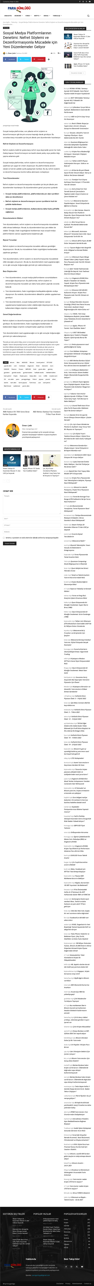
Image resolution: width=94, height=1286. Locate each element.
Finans (21, 369)
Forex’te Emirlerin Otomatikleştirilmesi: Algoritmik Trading (76, 651)
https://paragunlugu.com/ (29, 429)
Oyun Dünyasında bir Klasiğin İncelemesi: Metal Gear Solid (76, 670)
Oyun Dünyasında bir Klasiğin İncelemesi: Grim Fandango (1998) (77, 614)
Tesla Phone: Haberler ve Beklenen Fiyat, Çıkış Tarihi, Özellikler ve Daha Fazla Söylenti (76, 936)
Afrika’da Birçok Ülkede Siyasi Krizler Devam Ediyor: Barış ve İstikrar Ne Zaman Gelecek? (77, 172)
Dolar (38, 366)
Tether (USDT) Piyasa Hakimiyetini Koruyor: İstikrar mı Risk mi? (76, 163)
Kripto (16, 376)
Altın (18, 362)
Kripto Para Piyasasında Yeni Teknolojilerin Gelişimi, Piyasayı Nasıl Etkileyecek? (77, 480)
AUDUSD (24, 362)
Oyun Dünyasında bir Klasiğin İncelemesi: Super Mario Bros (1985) (76, 605)
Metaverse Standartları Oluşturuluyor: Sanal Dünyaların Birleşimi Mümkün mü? (76, 448)
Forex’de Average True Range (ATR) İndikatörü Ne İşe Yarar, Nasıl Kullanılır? (77, 499)
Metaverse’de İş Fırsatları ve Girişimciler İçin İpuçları (74, 633)
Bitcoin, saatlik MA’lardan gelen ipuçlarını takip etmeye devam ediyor (77, 1156)
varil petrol (46, 382)
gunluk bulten (27, 372)
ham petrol (7, 376)
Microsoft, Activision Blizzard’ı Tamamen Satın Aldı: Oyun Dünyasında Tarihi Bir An (77, 234)
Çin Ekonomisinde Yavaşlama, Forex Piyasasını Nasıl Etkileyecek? (76, 508)
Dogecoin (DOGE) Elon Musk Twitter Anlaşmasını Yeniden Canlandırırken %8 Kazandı (76, 781)
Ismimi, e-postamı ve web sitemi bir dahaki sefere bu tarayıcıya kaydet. (32, 538)
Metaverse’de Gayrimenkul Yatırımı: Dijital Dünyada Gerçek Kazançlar (77, 642)
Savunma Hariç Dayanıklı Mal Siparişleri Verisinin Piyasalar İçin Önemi (76, 679)
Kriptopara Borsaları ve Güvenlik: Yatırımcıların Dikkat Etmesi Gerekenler (77, 689)
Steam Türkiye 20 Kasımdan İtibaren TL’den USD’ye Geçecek (11, 471)
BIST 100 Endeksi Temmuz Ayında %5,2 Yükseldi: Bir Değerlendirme (76, 100)
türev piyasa (23, 382)
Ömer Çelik (12, 53)
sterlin (6, 382)
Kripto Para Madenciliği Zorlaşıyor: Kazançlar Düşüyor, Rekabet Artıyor (77, 154)
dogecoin (31, 366)
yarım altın (25, 386)
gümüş (50, 369)
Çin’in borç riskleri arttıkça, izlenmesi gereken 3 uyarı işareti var (76, 1019)
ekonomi (45, 366)
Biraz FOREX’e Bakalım (81, 1193)
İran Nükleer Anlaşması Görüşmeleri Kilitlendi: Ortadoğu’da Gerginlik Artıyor (77, 353)
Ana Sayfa (6, 22)
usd (39, 382)
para (17, 379)
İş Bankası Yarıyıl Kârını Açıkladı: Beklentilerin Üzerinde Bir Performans (77, 109)
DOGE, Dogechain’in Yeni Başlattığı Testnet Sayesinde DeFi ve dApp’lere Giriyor (77, 927)
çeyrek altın (8, 366)
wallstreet (16, 386)
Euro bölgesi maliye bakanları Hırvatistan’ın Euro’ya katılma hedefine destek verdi (76, 800)
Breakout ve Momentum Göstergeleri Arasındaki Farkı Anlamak (76, 1172)
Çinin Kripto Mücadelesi (81, 1027)
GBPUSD (28, 369)
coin (15, 366)
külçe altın (33, 376)
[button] (88, 16)
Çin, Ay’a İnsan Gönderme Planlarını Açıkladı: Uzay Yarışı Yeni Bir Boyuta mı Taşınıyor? (77, 426)
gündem (7, 372)
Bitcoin (32, 362)
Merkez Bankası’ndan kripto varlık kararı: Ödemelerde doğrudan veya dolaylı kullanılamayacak (77, 1079)
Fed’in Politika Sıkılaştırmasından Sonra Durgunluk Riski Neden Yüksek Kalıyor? (77, 818)
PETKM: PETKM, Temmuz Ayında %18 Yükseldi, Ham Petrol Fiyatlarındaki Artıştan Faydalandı (77, 91)
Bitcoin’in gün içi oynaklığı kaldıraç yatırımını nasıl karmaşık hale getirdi (76, 751)
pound (48, 379)
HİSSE (25, 465)
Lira (40, 376)
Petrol (35, 379)
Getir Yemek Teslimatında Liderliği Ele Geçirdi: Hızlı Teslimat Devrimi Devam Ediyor (76, 271)
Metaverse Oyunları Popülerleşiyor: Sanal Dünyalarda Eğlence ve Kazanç (76, 203)
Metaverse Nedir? (78, 541)
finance (14, 369)
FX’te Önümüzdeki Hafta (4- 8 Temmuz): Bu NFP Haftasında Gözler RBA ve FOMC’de (77, 892)
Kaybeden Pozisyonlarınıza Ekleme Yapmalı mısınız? (76, 809)
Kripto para (23, 376)
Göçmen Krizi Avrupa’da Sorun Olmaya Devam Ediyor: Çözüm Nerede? (81, 46)
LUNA (45, 376)
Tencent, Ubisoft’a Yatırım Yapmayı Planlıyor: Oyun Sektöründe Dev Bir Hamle (76, 135)
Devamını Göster (77, 73)
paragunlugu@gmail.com (41, 1275)
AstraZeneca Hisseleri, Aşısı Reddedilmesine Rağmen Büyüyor (76, 1121)
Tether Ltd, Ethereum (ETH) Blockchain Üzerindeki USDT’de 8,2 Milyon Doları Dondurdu (77, 623)
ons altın (11, 379)
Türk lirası (32, 382)
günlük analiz (16, 372)
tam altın (13, 382)
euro (51, 366)
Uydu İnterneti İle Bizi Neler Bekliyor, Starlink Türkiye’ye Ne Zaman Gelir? (76, 464)
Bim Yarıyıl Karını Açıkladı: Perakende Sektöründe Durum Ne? (75, 224)
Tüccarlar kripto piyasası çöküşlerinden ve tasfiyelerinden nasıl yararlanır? (76, 771)
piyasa (41, 379)
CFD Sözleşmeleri (77, 758)
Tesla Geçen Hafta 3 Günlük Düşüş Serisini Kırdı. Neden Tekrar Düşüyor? (76, 1089)
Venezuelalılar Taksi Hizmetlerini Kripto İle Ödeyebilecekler (74, 957)
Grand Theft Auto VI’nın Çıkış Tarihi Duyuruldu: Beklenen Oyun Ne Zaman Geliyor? (76, 408)
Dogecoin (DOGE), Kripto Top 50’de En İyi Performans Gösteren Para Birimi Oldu (76, 848)
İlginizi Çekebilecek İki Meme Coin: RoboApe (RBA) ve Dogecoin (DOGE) (77, 839)
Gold (34, 369)
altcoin (12, 362)
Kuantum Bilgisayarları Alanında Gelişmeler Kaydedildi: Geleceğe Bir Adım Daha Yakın (76, 144)
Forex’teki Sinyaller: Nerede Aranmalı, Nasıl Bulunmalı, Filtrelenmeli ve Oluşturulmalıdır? (77, 1137)
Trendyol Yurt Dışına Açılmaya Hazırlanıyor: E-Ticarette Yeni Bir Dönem (76, 182)
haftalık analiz (39, 372)
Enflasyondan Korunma (79, 832)
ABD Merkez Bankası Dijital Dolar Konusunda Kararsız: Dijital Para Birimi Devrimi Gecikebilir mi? (77, 363)
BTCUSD (49, 362)
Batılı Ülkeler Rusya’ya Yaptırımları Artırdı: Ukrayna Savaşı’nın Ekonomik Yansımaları (76, 126)
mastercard (53, 376)
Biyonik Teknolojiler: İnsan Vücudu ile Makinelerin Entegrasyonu (77, 547)
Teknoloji (14, 22)
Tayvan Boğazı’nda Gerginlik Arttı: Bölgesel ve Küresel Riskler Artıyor (77, 250)
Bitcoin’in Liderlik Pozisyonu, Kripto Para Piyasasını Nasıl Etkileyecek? (76, 489)
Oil (5, 379)
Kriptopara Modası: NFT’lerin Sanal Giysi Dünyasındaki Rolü (77, 661)
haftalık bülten (51, 372)
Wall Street (7, 386)
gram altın (42, 369)
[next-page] (8, 480)
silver (54, 379)
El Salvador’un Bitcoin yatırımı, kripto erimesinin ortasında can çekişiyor (76, 790)
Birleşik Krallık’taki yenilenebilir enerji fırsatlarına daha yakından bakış (77, 1105)
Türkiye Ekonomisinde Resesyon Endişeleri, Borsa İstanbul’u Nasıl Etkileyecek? (77, 517)
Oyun (5, 465)
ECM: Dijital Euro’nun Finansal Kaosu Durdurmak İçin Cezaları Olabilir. (76, 1146)
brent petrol (40, 362)
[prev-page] (4, 480)
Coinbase (22, 366)
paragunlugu (26, 379)
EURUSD (6, 369)
